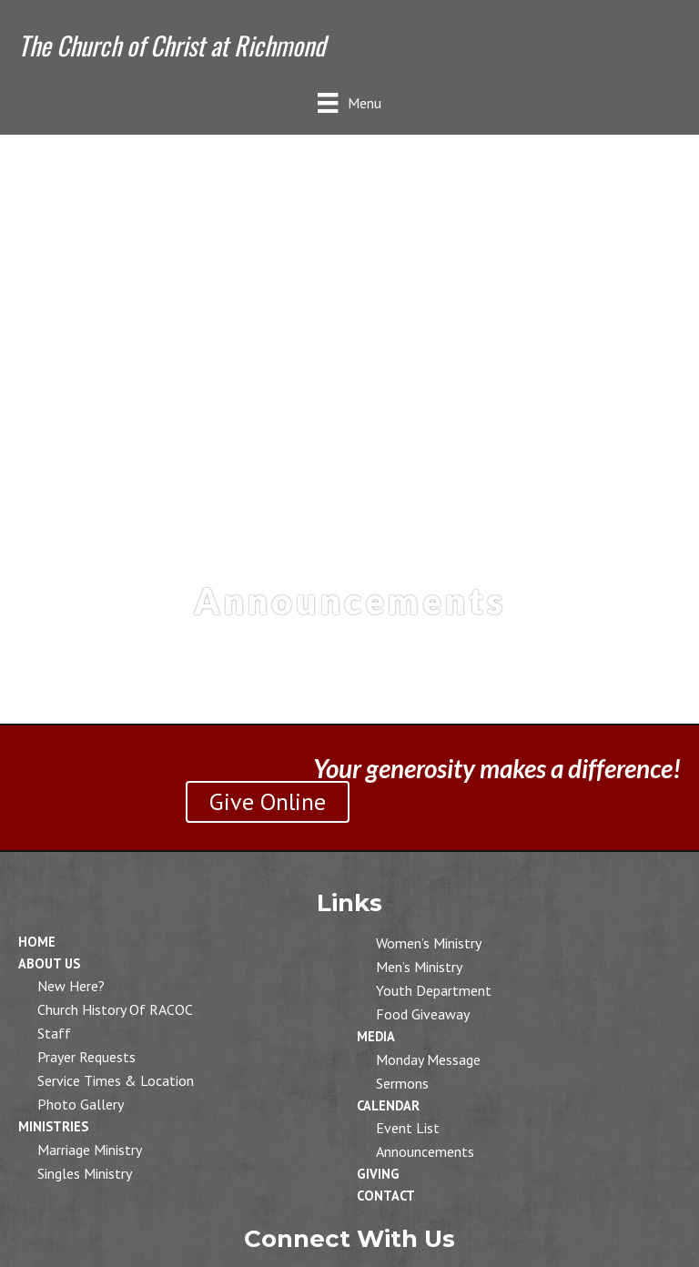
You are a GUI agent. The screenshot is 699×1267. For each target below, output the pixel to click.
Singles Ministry (84, 1173)
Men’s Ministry (419, 967)
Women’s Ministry (428, 943)
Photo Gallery (80, 1104)
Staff (54, 1033)
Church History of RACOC (115, 1009)
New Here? (71, 986)
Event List (408, 1128)
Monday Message (428, 1059)
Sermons (402, 1083)
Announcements (425, 1151)
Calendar (388, 1105)
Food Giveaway (423, 1014)
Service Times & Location (115, 1080)
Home (37, 941)
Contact (386, 1195)
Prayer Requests (86, 1057)
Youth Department (433, 990)
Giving (378, 1173)
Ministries (53, 1126)
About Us (49, 963)
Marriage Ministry (89, 1149)
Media (376, 1036)
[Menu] (349, 102)
